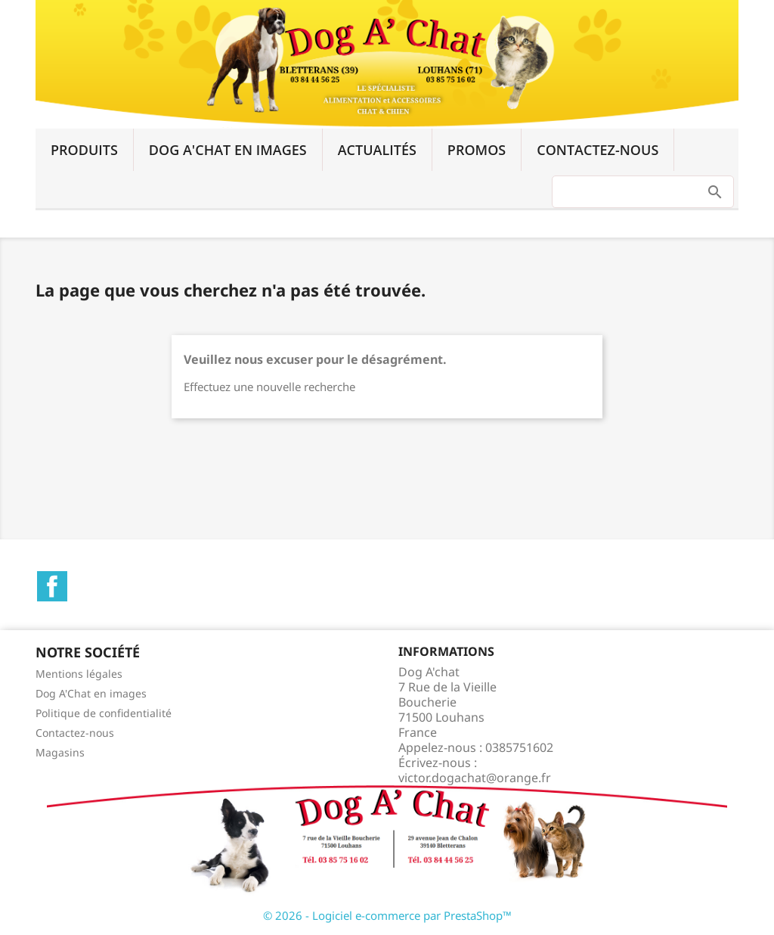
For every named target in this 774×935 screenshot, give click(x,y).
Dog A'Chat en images (228, 150)
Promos (476, 150)
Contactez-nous (597, 150)
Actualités (377, 150)
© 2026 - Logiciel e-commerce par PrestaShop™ (387, 915)
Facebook (52, 586)
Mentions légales (79, 673)
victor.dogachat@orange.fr (474, 777)
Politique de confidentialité (104, 713)
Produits (84, 150)
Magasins (60, 752)
